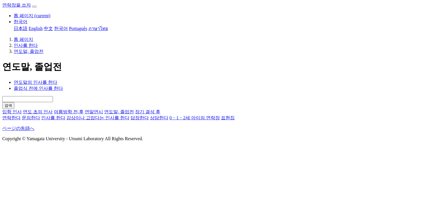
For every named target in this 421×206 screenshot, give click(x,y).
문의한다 (31, 117)
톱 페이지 (32, 15)
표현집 (228, 117)
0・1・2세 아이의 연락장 (194, 117)
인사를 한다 (26, 45)
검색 (8, 105)
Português (78, 28)
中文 (48, 28)
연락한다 (11, 117)
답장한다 (140, 117)
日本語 (20, 28)
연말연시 (94, 111)
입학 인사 (12, 111)
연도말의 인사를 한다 (35, 82)
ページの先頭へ (18, 128)
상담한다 (159, 117)
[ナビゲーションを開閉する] (34, 6)
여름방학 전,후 (69, 111)
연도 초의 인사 (38, 111)
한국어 (20, 21)
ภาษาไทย (98, 28)
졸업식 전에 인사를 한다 (38, 88)
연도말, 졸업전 (29, 51)
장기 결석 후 (147, 111)
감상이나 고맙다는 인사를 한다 (97, 117)
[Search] (27, 99)
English (36, 28)
